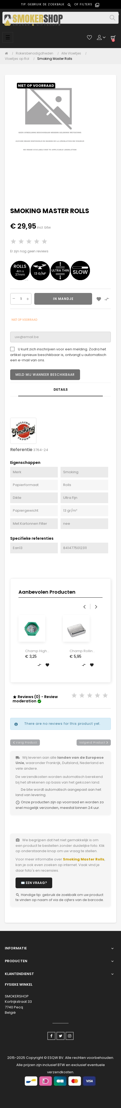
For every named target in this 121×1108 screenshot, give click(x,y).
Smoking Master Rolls (83, 859)
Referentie (21, 450)
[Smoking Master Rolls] (54, 58)
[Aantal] (20, 298)
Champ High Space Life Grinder (36, 651)
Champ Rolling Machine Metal (82, 651)
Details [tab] (61, 389)
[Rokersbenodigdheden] (36, 53)
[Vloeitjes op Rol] (18, 58)
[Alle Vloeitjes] (72, 53)
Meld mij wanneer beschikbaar (45, 374)
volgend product (93, 743)
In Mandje (63, 298)
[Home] (7, 53)
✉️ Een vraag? (34, 882)
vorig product (25, 743)
